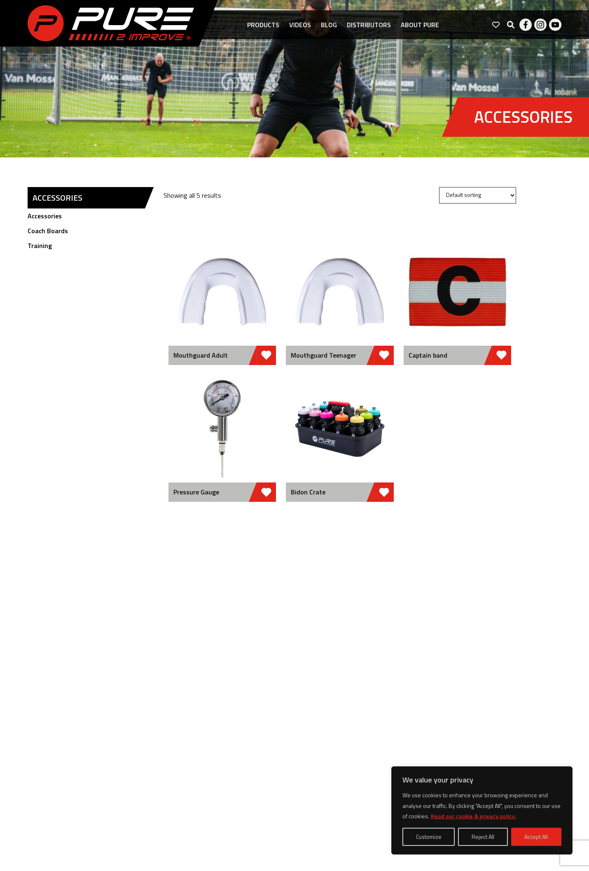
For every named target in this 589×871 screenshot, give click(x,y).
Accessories (45, 216)
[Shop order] (477, 195)
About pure (420, 25)
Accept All (536, 836)
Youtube (555, 24)
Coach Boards (48, 231)
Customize (429, 836)
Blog (329, 25)
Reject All (483, 836)
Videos (300, 25)
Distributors (369, 25)
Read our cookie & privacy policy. (473, 816)
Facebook (525, 24)
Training (40, 246)
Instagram (540, 24)
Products (263, 25)
